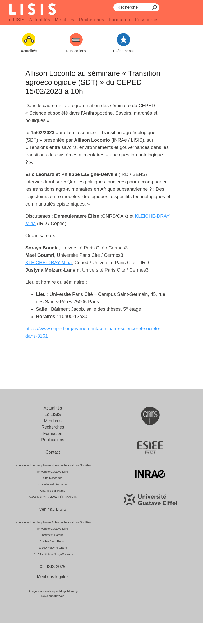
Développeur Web (52, 595)
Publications (52, 440)
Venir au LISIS (52, 509)
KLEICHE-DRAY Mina (48, 262)
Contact (52, 452)
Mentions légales (52, 576)
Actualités (39, 19)
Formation (119, 19)
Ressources (147, 19)
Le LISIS (15, 19)
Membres (65, 19)
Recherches (91, 19)
